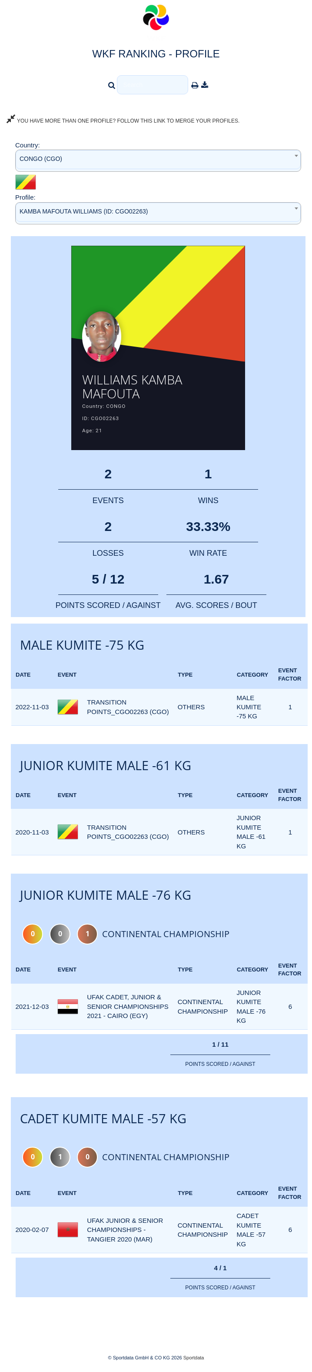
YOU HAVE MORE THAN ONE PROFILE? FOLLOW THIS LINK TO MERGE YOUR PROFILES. (123, 121)
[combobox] (158, 161)
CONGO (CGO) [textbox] (41, 158)
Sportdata (193, 1357)
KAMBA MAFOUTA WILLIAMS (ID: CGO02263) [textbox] (84, 211)
